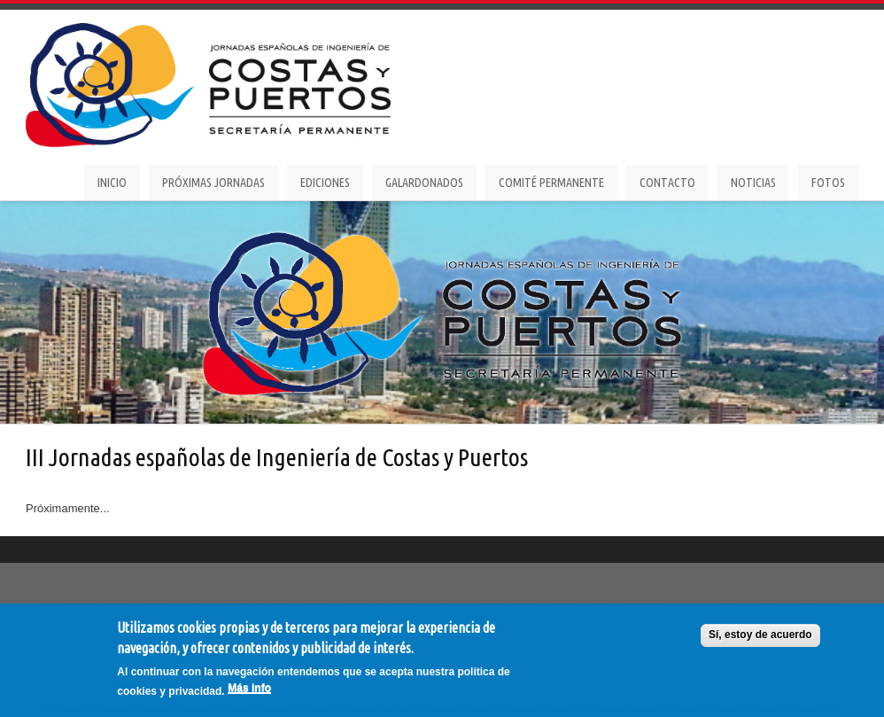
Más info (249, 688)
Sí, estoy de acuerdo (760, 635)
